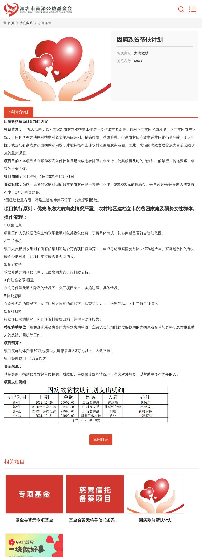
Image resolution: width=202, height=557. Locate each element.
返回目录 (101, 439)
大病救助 (26, 23)
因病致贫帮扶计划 (125, 512)
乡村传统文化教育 (173, 512)
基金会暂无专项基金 (28, 512)
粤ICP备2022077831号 (138, 532)
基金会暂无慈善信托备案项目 (83, 512)
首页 (11, 23)
